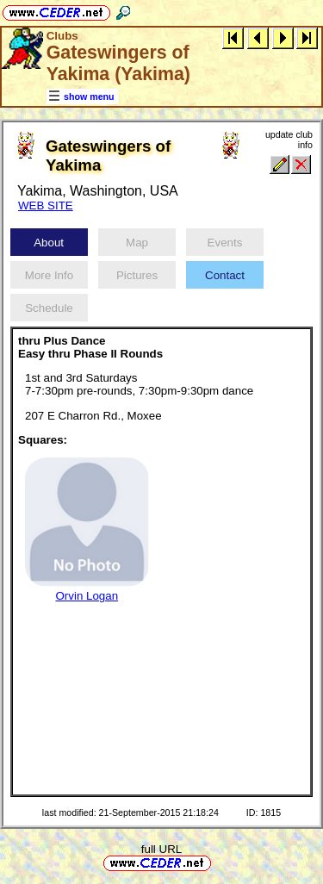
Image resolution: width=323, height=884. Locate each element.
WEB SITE (45, 205)
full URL (161, 849)
